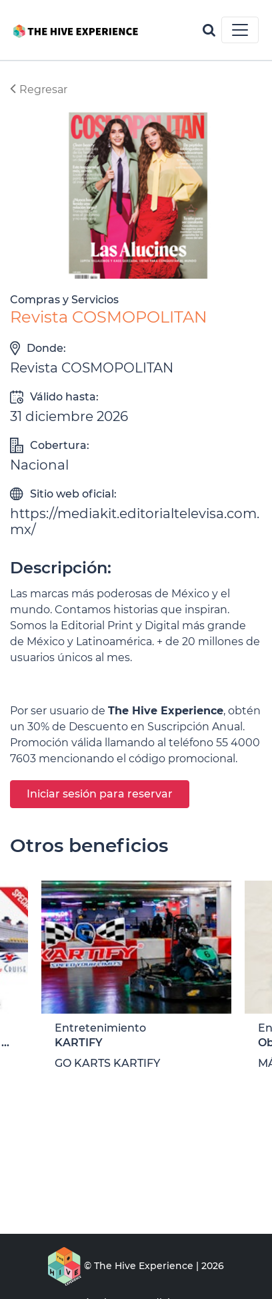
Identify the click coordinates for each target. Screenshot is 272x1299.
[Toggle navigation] (240, 30)
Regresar (38, 89)
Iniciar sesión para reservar (100, 794)
